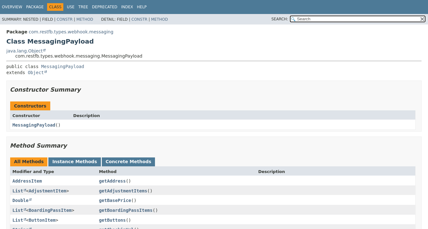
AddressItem (27, 181)
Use (70, 7)
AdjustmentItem (47, 190)
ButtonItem (42, 220)
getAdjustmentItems (123, 190)
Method (84, 19)
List (17, 190)
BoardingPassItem (50, 210)
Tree (83, 7)
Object (36, 72)
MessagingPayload (62, 66)
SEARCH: (279, 19)
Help (142, 7)
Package (35, 7)
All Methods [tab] (29, 161)
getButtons (112, 220)
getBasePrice (115, 200)
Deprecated (104, 7)
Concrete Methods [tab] (128, 161)
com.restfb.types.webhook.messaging (71, 31)
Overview (12, 7)
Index (127, 7)
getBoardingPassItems (126, 210)
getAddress (112, 181)
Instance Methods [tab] (74, 161)
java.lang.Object (24, 50)
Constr (65, 19)
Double (20, 200)
